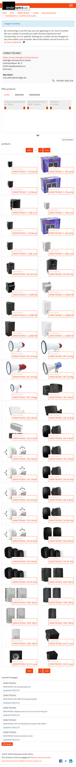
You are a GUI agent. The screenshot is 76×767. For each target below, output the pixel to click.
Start (29, 150)
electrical (19, 94)
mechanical (34, 94)
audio (7, 94)
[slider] (5, 108)
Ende (47, 150)
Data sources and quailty (41, 757)
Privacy (30, 761)
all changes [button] (7, 744)
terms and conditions (17, 761)
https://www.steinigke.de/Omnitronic (20, 57)
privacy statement (12, 42)
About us (38, 761)
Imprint (5, 761)
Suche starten (67, 139)
